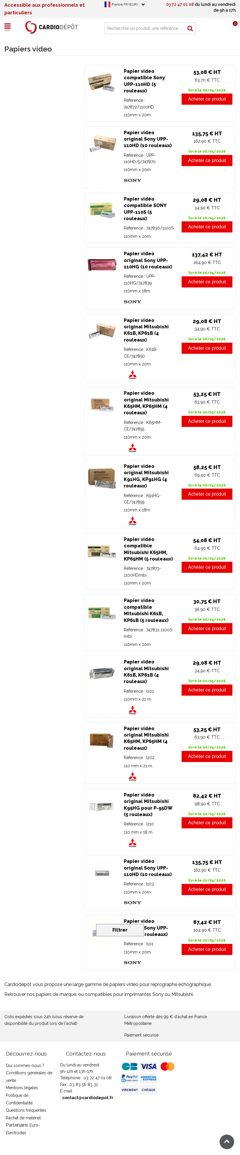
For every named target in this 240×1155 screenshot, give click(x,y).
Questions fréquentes (26, 1110)
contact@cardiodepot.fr (87, 1097)
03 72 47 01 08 (180, 4)
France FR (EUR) (125, 4)
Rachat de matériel (23, 1118)
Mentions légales (22, 1087)
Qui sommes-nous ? (25, 1065)
